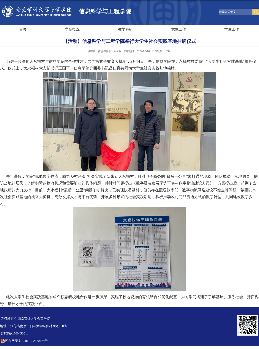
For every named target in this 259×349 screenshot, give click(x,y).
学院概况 (72, 29)
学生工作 (231, 29)
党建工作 (178, 29)
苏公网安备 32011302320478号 (24, 341)
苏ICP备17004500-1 (14, 333)
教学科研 (125, 29)
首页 (23, 29)
